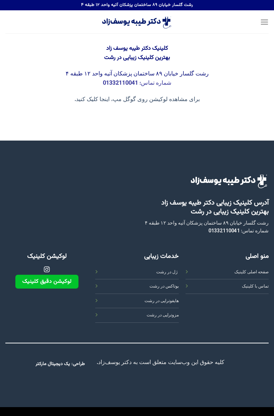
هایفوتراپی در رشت (161, 301)
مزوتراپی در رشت (163, 315)
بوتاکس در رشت (164, 286)
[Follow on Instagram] (47, 270)
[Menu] (264, 22)
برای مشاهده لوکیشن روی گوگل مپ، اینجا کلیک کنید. (137, 99)
